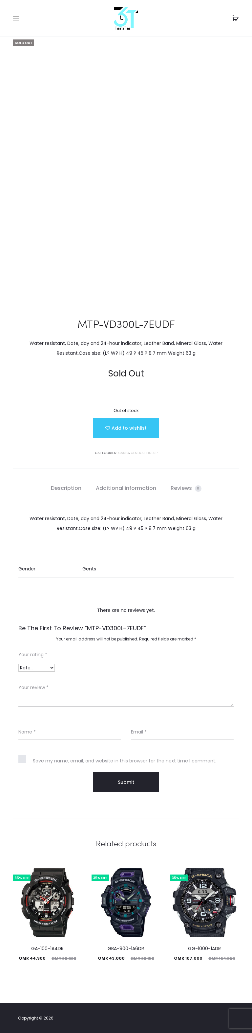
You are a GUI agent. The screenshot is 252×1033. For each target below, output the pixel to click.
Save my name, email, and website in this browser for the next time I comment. (124, 760)
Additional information (126, 488)
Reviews (186, 488)
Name (27, 732)
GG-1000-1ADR (204, 948)
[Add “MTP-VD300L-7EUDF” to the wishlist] (126, 428)
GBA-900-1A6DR (126, 948)
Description (66, 488)
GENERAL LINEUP (144, 452)
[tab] (66, 488)
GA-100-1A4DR (47, 948)
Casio (123, 452)
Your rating (32, 654)
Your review (33, 687)
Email (139, 732)
